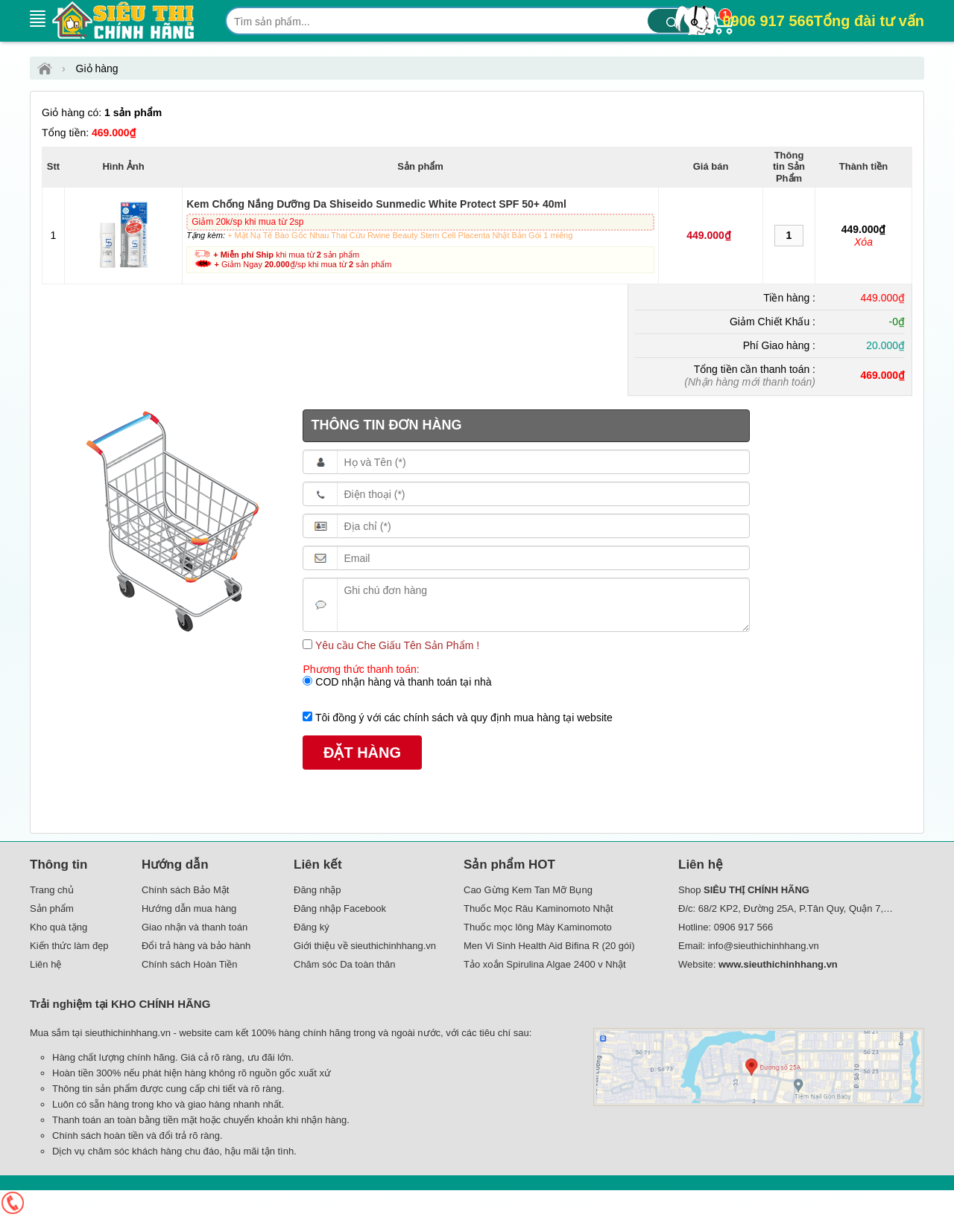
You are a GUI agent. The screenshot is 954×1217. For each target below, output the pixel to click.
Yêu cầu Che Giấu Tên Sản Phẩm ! (395, 645)
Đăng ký (311, 927)
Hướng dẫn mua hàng (189, 908)
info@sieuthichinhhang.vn (763, 945)
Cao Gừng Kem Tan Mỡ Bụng (528, 889)
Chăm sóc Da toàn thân (345, 964)
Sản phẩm (52, 908)
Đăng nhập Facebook (340, 908)
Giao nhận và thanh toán (194, 927)
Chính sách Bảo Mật (185, 889)
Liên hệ (45, 964)
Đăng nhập (317, 889)
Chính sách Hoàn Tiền (189, 964)
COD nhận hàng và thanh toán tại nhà (401, 682)
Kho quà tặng (58, 927)
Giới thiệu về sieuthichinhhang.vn (365, 945)
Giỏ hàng (97, 68)
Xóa (863, 242)
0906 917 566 (823, 21)
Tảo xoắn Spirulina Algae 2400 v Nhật (545, 964)
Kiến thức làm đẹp (69, 945)
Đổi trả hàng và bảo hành (196, 945)
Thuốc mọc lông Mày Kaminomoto (538, 927)
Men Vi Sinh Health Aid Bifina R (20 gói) (549, 945)
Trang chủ (52, 889)
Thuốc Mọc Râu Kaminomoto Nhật (538, 908)
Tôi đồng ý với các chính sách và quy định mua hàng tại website (462, 718)
